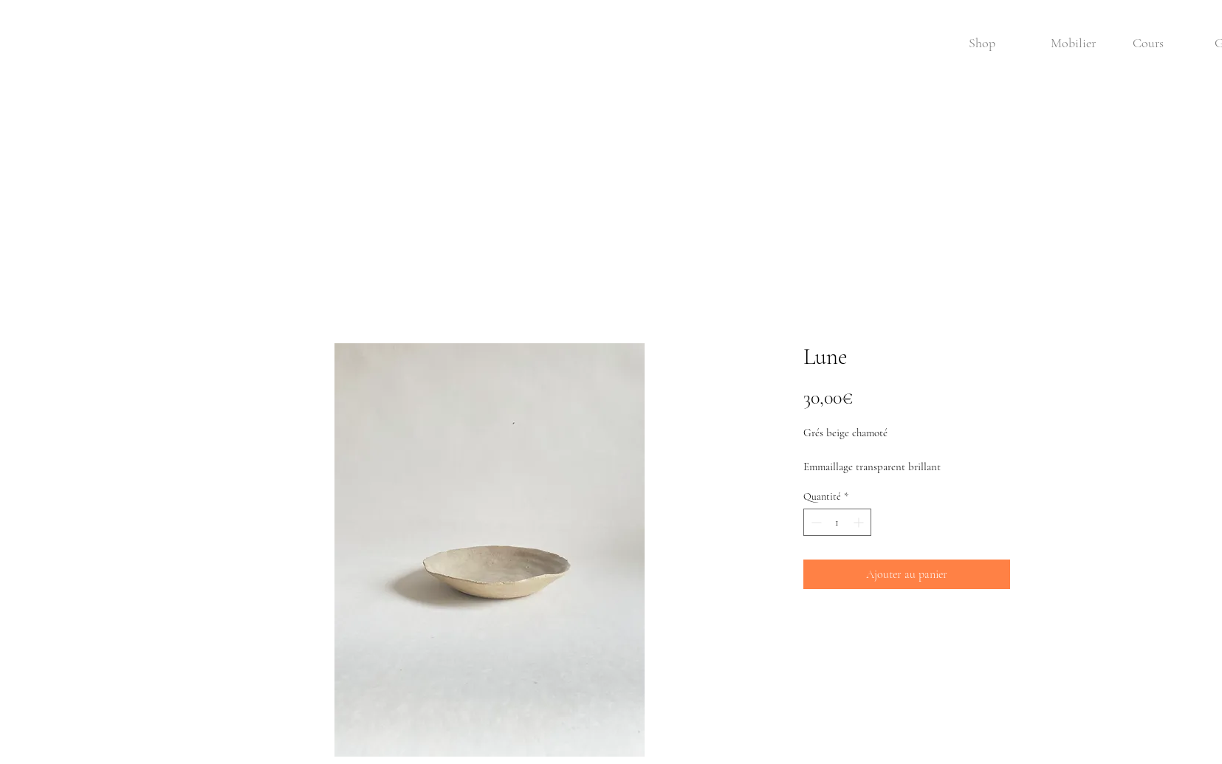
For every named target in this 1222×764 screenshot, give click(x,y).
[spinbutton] (837, 522)
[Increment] (860, 522)
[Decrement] (815, 522)
